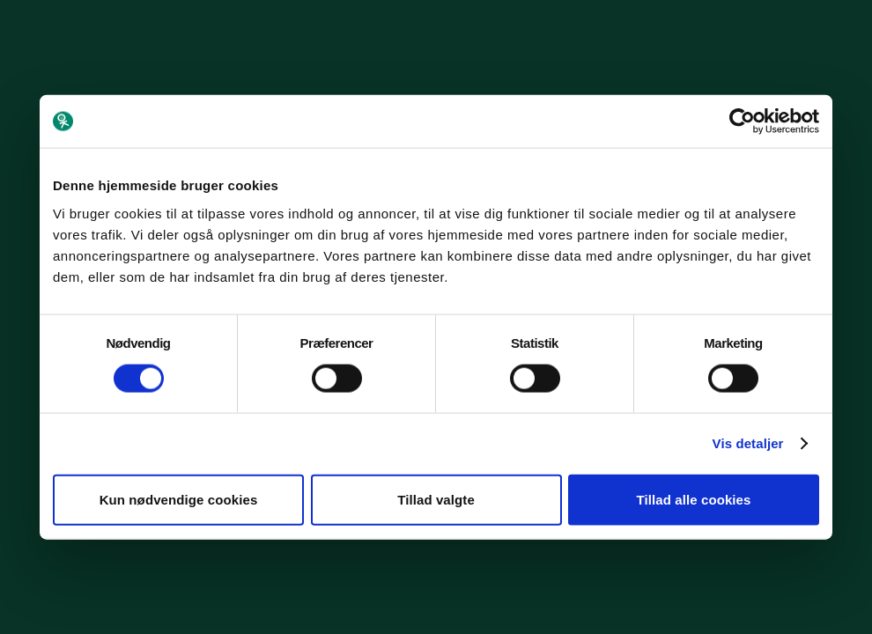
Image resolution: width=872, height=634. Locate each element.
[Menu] (837, 34)
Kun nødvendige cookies (179, 498)
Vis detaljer (748, 443)
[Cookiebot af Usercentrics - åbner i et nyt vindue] (742, 121)
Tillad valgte (436, 498)
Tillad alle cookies (693, 498)
